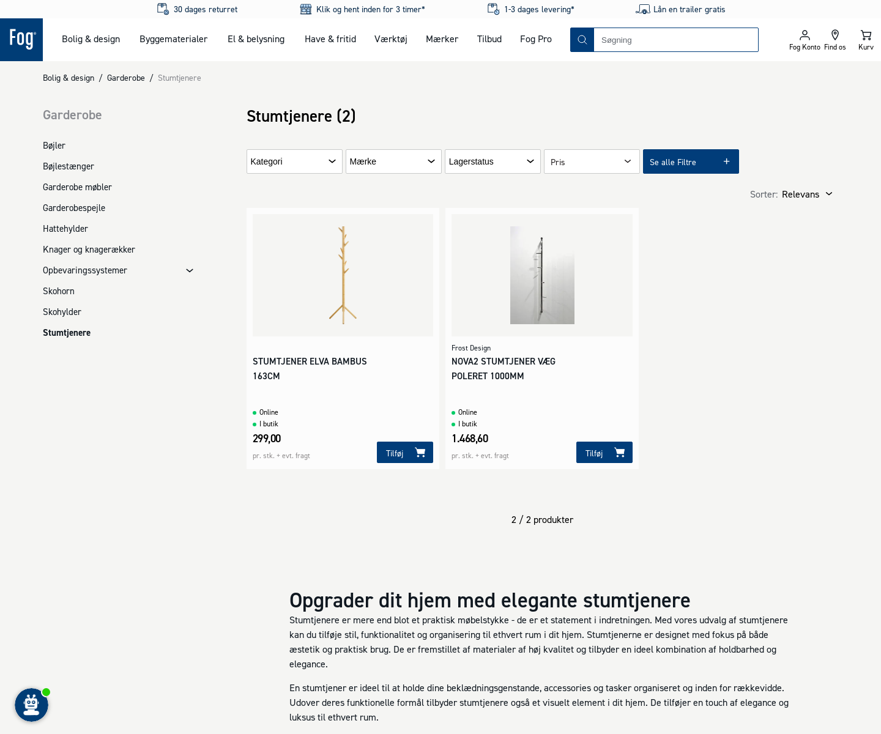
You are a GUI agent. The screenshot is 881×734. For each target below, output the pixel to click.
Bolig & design (91, 38)
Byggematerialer (173, 38)
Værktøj (390, 38)
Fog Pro (536, 38)
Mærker (442, 38)
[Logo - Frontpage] (21, 39)
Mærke (363, 161)
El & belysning (256, 38)
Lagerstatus (471, 161)
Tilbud (489, 38)
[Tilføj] (405, 452)
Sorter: (764, 194)
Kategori (267, 161)
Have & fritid (330, 38)
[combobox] (676, 39)
